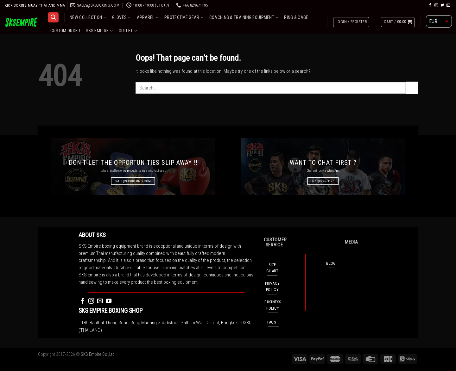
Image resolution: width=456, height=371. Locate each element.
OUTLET (128, 31)
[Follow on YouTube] (108, 301)
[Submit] (412, 88)
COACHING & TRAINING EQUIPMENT (244, 18)
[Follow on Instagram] (436, 5)
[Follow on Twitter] (442, 5)
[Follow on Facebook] (430, 5)
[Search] (53, 17)
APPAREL (148, 18)
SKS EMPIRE (99, 31)
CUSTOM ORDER (65, 30)
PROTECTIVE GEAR (184, 18)
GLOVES (121, 18)
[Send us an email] (448, 5)
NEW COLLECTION (88, 18)
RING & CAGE (296, 17)
